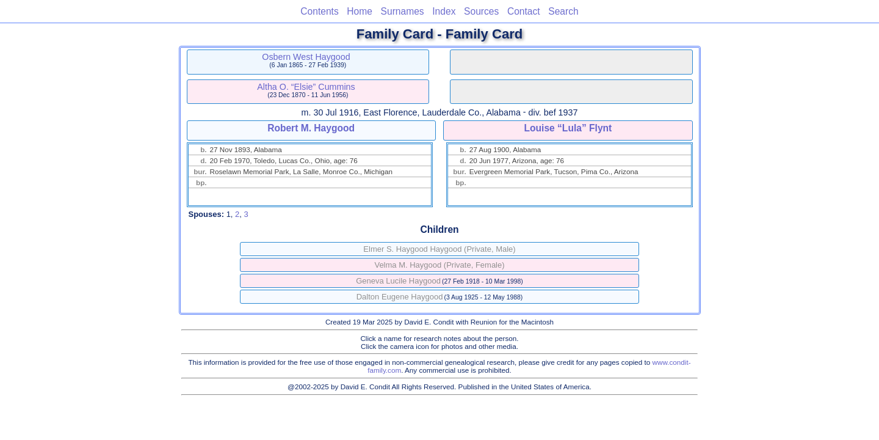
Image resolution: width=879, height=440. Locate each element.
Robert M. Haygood (311, 128)
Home (359, 11)
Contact (523, 11)
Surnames (402, 11)
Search (563, 11)
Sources (481, 11)
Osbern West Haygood (306, 57)
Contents (319, 11)
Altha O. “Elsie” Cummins (306, 87)
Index (443, 11)
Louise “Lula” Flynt (568, 128)
